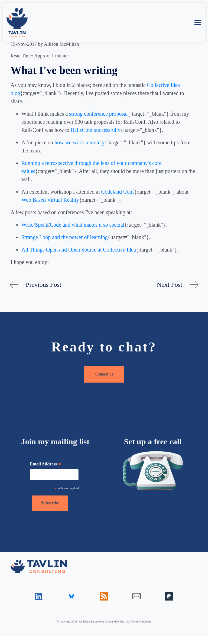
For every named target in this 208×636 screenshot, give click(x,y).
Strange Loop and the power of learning (64, 237)
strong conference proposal (98, 114)
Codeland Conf (117, 192)
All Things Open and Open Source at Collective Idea (78, 250)
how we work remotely (79, 142)
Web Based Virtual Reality (50, 200)
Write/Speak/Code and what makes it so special (72, 225)
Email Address (45, 464)
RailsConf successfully (96, 130)
